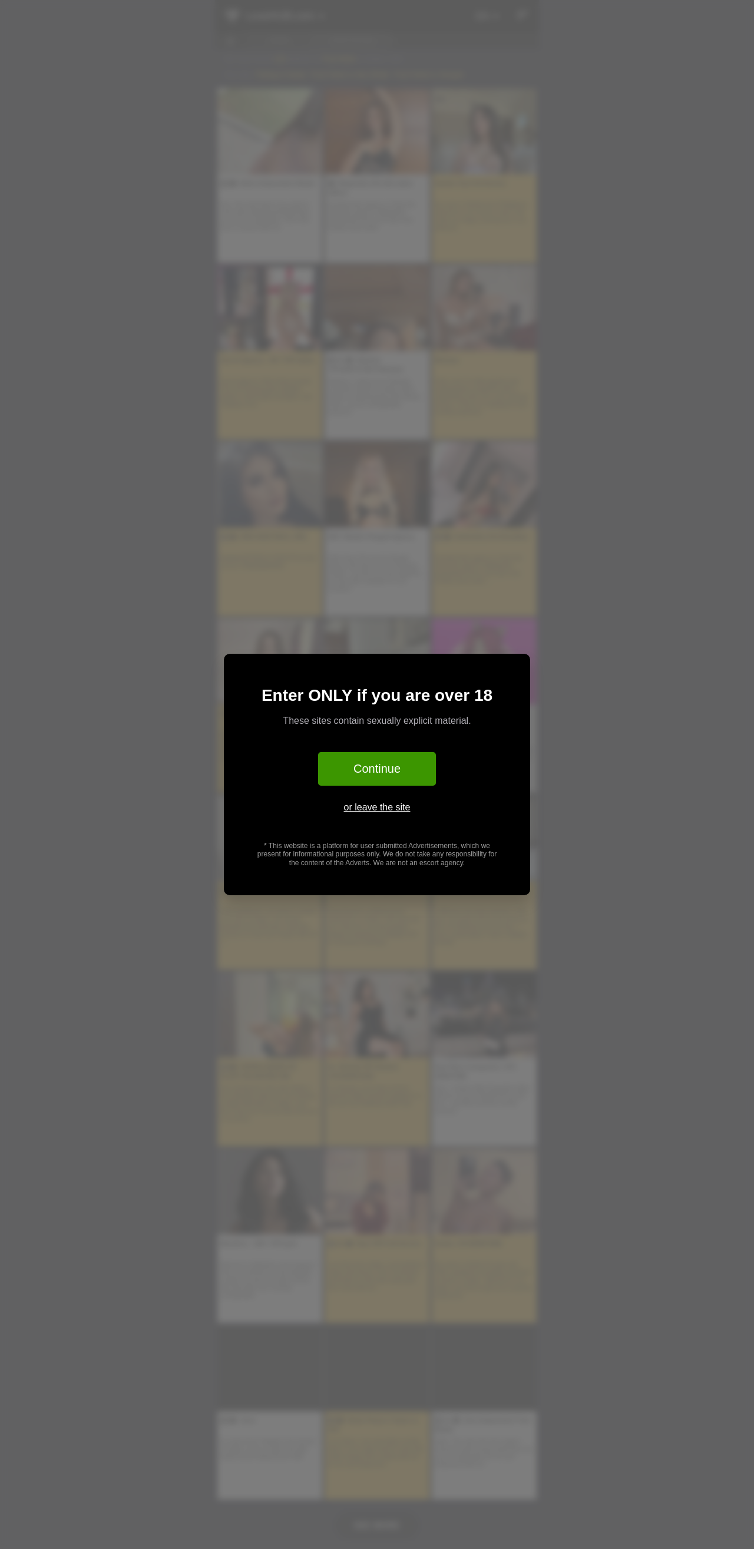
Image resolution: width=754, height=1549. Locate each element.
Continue (377, 768)
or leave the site (377, 807)
